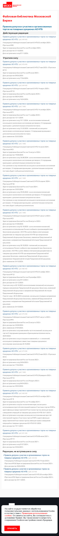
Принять (12, 528)
